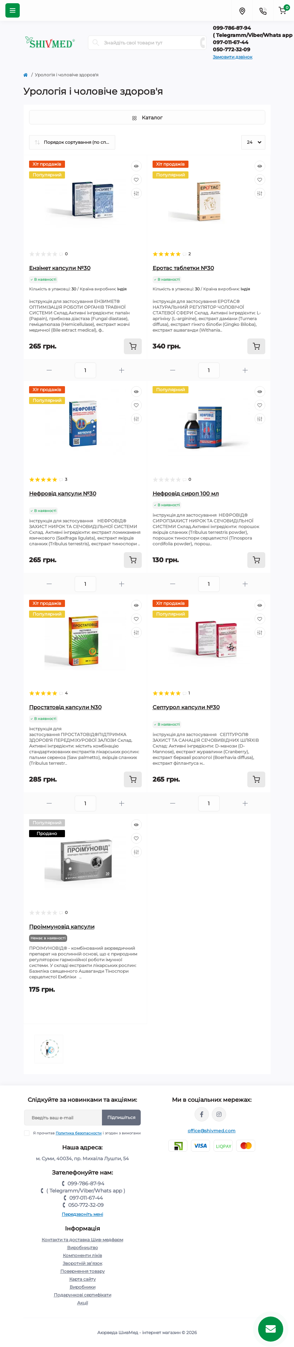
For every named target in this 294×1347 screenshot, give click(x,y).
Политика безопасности (79, 1133)
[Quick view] (136, 166)
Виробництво (82, 1247)
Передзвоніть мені (82, 1214)
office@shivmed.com (211, 1130)
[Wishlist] (136, 179)
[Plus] (121, 370)
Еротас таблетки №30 (183, 268)
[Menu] (12, 10)
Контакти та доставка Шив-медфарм (82, 1239)
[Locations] (242, 10)
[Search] (96, 42)
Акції (82, 1302)
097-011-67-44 (86, 1198)
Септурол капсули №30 (186, 707)
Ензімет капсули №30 (59, 268)
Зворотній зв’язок (82, 1263)
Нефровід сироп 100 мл (186, 493)
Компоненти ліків (82, 1255)
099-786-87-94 (85, 1183)
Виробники (82, 1287)
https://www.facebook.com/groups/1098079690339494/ (202, 1114)
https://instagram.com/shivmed (218, 1114)
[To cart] (133, 346)
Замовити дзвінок (232, 57)
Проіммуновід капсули (61, 926)
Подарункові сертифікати (82, 1295)
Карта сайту (82, 1279)
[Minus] (49, 370)
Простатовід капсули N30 (65, 707)
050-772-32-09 (86, 1205)
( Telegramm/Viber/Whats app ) (85, 1190)
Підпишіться (121, 1117)
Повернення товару (82, 1271)
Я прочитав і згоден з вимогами (87, 1133)
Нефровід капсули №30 (62, 493)
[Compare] (136, 193)
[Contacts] (262, 10)
